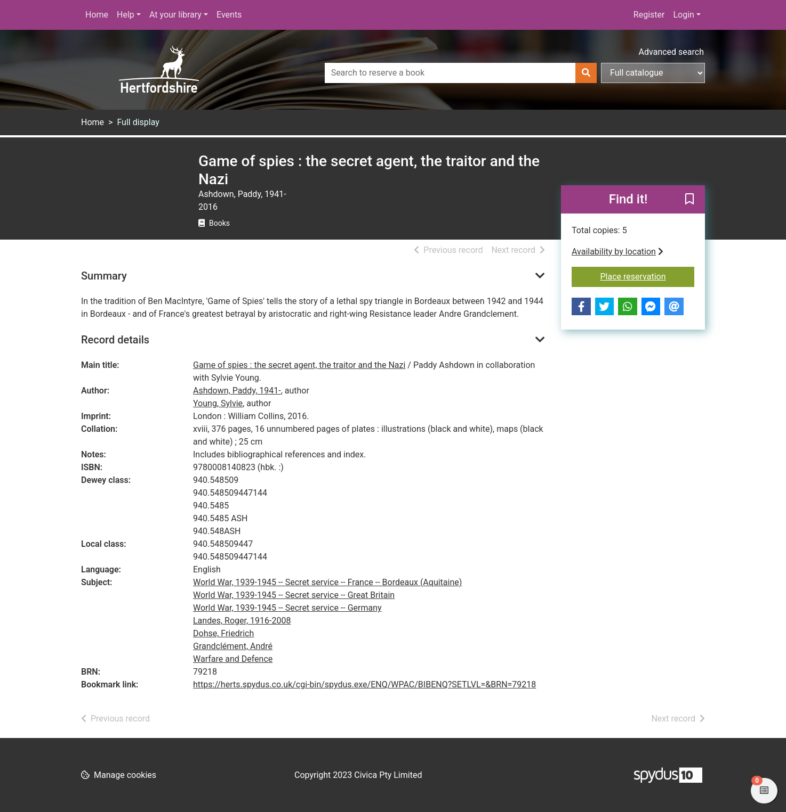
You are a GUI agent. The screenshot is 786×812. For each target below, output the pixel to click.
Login (683, 15)
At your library (175, 15)
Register (649, 15)
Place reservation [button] (647, 276)
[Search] (586, 73)
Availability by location (617, 252)
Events (229, 15)
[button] (689, 200)
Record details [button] (115, 339)
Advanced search (671, 52)
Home (96, 15)
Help (125, 15)
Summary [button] (104, 275)
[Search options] (653, 73)
